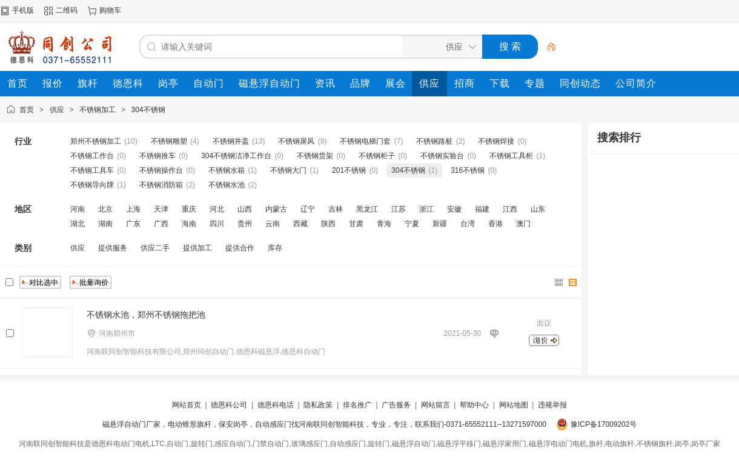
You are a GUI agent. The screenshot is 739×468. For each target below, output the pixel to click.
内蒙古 (276, 209)
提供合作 (239, 248)
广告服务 (396, 405)
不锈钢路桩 (434, 141)
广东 (133, 223)
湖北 (77, 223)
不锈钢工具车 (92, 170)
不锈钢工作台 (92, 156)
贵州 (244, 223)
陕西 (328, 223)
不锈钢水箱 (226, 170)
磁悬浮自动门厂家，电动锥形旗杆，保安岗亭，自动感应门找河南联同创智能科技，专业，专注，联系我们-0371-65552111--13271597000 (324, 424)
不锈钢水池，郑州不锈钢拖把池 (146, 314)
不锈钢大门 (288, 170)
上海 (133, 209)
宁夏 (412, 223)
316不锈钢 (468, 170)
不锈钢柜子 (377, 156)
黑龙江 (367, 209)
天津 (161, 209)
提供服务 (112, 248)
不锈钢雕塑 (169, 141)
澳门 (523, 223)
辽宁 (307, 209)
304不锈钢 (148, 109)
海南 (189, 223)
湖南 (105, 223)
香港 (495, 223)
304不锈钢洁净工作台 (236, 156)
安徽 (454, 209)
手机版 (23, 10)
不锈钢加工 (97, 109)
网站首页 (186, 405)
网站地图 (513, 405)
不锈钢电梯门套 (365, 141)
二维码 (67, 10)
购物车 (110, 10)
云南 (272, 223)
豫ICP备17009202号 (604, 424)
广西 (161, 223)
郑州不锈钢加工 (95, 141)
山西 (244, 209)
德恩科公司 (229, 405)
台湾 (467, 223)
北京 (105, 209)
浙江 (426, 209)
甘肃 (356, 223)
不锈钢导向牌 (92, 185)
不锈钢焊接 (496, 141)
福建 (482, 209)
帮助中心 (474, 405)
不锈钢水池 (226, 185)
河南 (77, 209)
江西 (510, 209)
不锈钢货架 (315, 156)
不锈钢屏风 (296, 141)
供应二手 (155, 248)
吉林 (335, 209)
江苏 (398, 209)
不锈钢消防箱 (161, 185)
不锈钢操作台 (161, 170)
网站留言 (435, 405)
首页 (26, 109)
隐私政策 (318, 405)
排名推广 (357, 405)
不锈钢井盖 (231, 141)
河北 (217, 209)
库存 (275, 248)
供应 (57, 109)
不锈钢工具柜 (511, 156)
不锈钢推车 (157, 156)
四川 (217, 223)
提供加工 (197, 248)
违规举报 (552, 405)
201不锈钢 (349, 170)
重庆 (189, 209)
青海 (384, 223)
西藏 (300, 223)
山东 (538, 209)
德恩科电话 (275, 405)
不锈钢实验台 (442, 156)
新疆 (439, 223)
